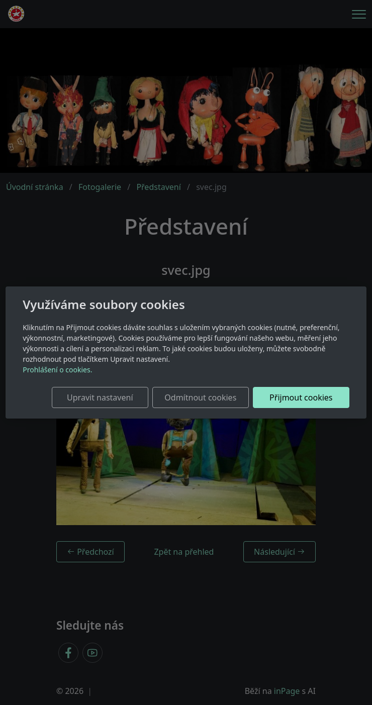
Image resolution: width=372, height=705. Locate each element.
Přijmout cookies (300, 397)
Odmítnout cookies (200, 397)
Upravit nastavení (100, 397)
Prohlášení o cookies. (57, 369)
